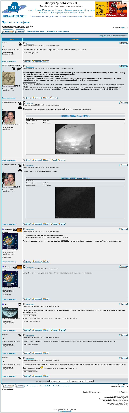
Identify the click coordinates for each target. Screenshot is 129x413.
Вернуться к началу (9, 61)
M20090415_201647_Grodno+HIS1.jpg (75, 178)
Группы (59, 10)
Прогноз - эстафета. (16, 22)
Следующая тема (120, 36)
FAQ (30, 10)
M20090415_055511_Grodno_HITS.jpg (75, 116)
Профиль (43, 13)
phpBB (61, 409)
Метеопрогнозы (63, 31)
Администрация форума (73, 10)
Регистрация (89, 10)
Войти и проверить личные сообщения (63, 13)
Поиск (38, 10)
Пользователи (48, 10)
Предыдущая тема (105, 36)
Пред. (123, 27)
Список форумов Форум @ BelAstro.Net (41, 31)
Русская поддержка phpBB (64, 411)
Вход (81, 13)
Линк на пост (28, 44)
